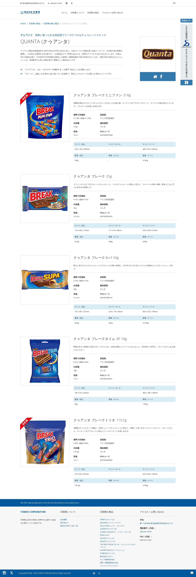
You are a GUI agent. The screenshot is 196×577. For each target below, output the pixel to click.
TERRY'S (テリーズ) (107, 519)
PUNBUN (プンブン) (107, 553)
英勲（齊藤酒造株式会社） (110, 562)
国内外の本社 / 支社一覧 (69, 526)
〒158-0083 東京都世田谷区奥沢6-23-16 (156, 523)
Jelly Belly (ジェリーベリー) (110, 523)
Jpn (174, 3)
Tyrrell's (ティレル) (107, 538)
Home (23, 23)
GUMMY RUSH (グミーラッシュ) (112, 550)
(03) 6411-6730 (55, 3)
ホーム (65, 12)
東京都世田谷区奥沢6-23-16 (32, 3)
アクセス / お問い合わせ (112, 12)
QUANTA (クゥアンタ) (108, 529)
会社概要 (63, 519)
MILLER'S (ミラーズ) (107, 541)
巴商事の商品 (93, 12)
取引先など (64, 523)
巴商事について (77, 12)
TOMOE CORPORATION (47, 573)
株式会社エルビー (106, 556)
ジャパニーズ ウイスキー (109, 565)
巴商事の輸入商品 (51, 23)
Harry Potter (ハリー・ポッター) (112, 526)
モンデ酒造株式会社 (107, 559)
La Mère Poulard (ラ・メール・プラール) (115, 532)
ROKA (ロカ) (104, 535)
